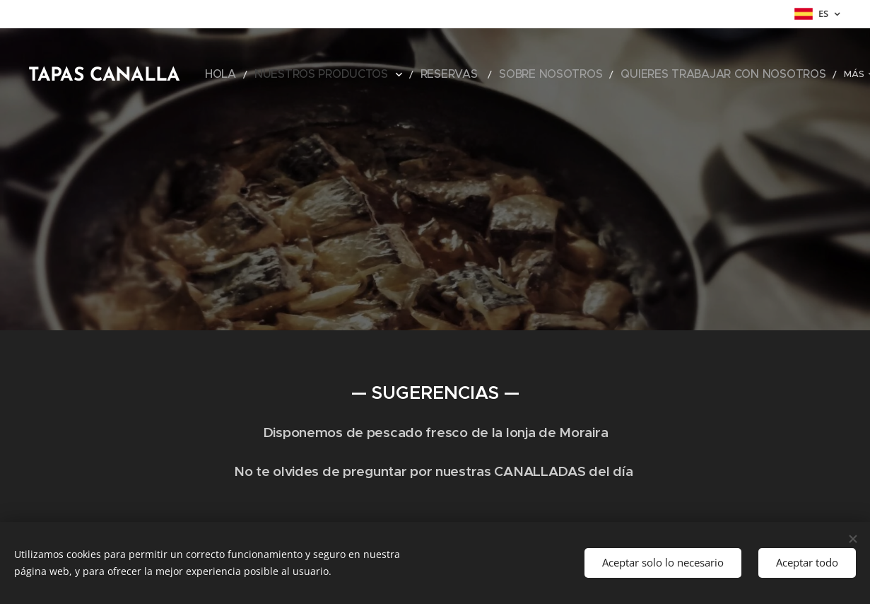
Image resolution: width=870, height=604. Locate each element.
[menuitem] (267, 74)
